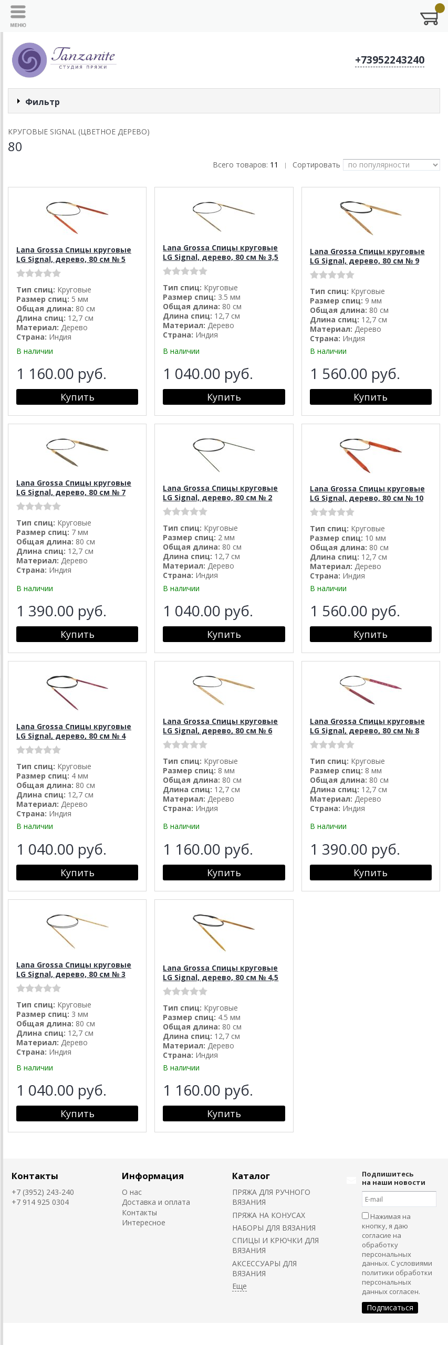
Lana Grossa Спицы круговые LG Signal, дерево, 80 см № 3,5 (220, 252)
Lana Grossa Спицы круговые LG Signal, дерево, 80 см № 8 (367, 725)
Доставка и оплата (156, 1202)
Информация (153, 1176)
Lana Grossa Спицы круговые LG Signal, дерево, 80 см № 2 (220, 492)
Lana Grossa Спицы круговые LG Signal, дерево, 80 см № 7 (73, 487)
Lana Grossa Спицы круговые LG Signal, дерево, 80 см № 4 (73, 731)
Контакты (35, 1176)
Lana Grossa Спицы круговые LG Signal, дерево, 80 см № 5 (73, 254)
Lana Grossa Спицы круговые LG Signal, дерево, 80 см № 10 (367, 493)
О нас (132, 1192)
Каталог (251, 1176)
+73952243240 (389, 60)
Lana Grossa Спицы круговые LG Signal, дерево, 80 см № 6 (220, 725)
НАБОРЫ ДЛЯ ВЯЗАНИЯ (274, 1228)
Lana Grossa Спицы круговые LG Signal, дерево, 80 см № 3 (73, 969)
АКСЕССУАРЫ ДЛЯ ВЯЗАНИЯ (264, 1268)
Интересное (143, 1222)
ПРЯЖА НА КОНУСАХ (268, 1215)
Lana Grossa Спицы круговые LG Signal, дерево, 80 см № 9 (367, 256)
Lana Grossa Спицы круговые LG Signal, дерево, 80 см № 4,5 (220, 972)
